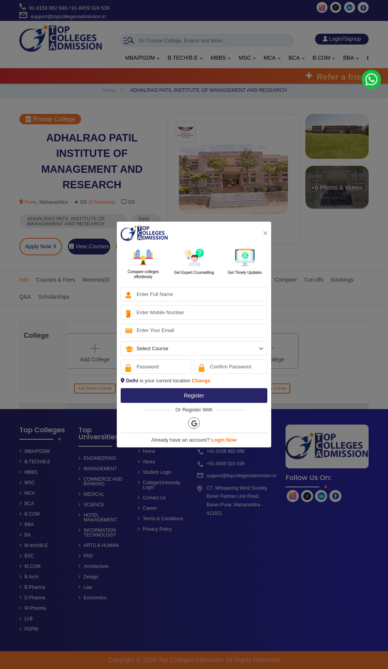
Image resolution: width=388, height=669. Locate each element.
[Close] (265, 233)
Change (201, 381)
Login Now (224, 440)
